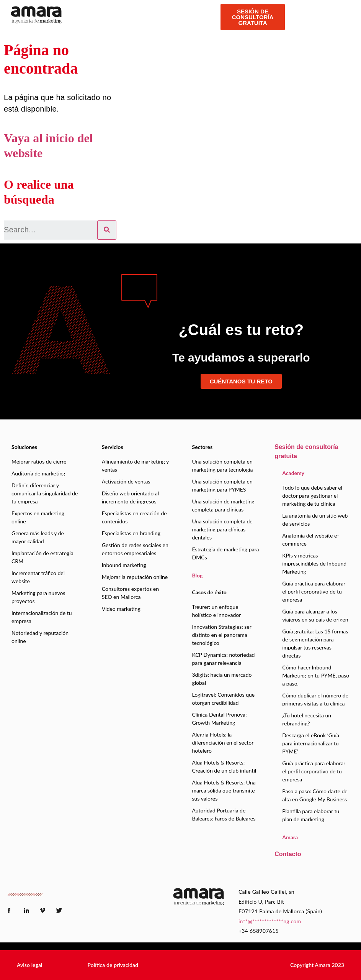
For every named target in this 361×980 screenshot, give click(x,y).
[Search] (106, 230)
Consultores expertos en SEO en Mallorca (130, 592)
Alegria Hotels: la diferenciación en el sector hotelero (223, 742)
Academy (293, 473)
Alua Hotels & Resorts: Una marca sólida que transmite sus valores (224, 790)
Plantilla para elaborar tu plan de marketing (310, 815)
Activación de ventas (126, 481)
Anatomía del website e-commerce (310, 539)
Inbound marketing (124, 565)
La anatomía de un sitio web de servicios (315, 519)
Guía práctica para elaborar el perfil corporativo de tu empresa (313, 591)
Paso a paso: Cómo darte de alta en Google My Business (314, 795)
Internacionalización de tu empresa (41, 617)
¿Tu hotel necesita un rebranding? (306, 719)
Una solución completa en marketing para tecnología (222, 465)
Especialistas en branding (131, 533)
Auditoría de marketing (38, 473)
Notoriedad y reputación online (40, 637)
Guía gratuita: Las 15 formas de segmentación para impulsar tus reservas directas (315, 643)
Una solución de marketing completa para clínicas (223, 505)
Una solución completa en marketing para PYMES (222, 485)
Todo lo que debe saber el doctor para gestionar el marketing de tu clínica (312, 495)
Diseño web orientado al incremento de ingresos (130, 497)
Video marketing (121, 608)
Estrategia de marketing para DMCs (225, 553)
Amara (290, 837)
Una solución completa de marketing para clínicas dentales (222, 529)
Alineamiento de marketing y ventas (135, 465)
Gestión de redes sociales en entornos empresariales (135, 549)
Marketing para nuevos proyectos (38, 597)
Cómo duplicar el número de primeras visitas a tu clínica (315, 699)
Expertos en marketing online (37, 517)
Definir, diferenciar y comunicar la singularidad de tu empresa (44, 493)
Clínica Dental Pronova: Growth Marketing (219, 718)
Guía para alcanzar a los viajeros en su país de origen (315, 615)
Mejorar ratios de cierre (38, 461)
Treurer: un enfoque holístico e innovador (216, 610)
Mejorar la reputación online (135, 577)
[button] (29, 965)
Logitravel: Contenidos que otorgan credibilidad (223, 698)
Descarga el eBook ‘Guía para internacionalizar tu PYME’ (310, 743)
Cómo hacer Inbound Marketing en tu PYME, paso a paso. (315, 675)
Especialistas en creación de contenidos (134, 517)
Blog (197, 575)
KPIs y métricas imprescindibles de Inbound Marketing (314, 563)
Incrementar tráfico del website (38, 577)
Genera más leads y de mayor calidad (37, 537)
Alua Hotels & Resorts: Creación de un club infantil (224, 766)
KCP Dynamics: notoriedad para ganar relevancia (223, 658)
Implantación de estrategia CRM (42, 557)
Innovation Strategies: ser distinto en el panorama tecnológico (222, 634)
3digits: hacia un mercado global (222, 678)
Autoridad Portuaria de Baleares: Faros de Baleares (224, 814)
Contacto (287, 854)
